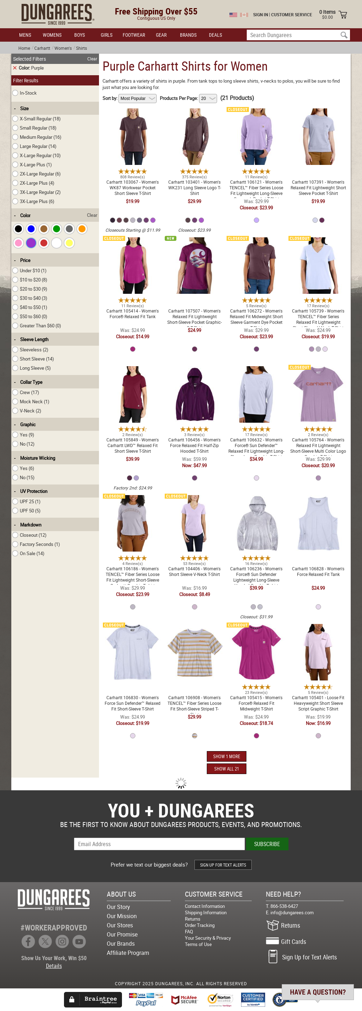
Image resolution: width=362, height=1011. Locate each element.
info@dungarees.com (292, 912)
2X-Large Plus (33, 183)
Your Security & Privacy (208, 938)
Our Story (118, 907)
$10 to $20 (29, 279)
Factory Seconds (36, 544)
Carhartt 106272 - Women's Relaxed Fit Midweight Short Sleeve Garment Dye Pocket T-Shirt (256, 247)
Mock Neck (30, 401)
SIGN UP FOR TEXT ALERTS (223, 865)
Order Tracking (200, 925)
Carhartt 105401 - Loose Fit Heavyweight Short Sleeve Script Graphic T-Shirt (318, 631)
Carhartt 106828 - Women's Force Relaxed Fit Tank (318, 499)
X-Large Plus (32, 164)
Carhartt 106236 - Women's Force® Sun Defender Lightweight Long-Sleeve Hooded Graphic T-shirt (256, 505)
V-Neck (26, 411)
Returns (192, 919)
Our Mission (122, 916)
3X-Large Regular (36, 192)
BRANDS (188, 34)
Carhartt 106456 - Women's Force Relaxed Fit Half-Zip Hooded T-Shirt (194, 373)
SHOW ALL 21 (226, 769)
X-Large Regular (36, 155)
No (23, 444)
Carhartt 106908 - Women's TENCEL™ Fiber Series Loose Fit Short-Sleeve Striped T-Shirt (194, 631)
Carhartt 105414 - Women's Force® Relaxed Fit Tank (132, 241)
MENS (25, 34)
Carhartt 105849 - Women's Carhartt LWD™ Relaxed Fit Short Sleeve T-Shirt (132, 373)
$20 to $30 (29, 289)
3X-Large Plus (33, 201)
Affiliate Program (128, 953)
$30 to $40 (29, 298)
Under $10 (29, 270)
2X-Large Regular (36, 174)
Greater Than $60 (36, 325)
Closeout (29, 535)
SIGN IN (260, 14)
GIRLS (106, 34)
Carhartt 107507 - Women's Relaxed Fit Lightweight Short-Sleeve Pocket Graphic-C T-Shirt (194, 244)
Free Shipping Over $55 (156, 11)
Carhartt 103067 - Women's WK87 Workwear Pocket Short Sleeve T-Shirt (132, 115)
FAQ (189, 931)
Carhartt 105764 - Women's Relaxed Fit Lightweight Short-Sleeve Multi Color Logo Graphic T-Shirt (318, 376)
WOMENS (52, 34)
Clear (92, 58)
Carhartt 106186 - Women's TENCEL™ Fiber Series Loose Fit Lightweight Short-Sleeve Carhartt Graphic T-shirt (132, 505)
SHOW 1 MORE (226, 756)
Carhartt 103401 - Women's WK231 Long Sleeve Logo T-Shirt (194, 115)
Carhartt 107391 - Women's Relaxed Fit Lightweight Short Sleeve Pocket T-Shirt (318, 115)
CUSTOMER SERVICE (291, 14)
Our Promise (122, 934)
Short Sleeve (33, 359)
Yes (23, 435)
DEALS (215, 34)
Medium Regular (37, 137)
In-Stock (24, 93)
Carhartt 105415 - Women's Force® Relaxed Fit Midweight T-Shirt (256, 631)
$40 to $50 (29, 307)
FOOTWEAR (134, 34)
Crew (25, 392)
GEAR (161, 34)
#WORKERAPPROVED (54, 927)
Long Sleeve (31, 368)
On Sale (28, 553)
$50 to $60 (29, 316)
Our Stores (120, 925)
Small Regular (34, 128)
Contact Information (205, 906)
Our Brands (121, 943)
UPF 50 (26, 510)
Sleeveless (30, 349)
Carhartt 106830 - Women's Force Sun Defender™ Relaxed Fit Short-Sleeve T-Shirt (132, 631)
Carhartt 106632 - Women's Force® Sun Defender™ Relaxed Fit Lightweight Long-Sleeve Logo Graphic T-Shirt (256, 376)
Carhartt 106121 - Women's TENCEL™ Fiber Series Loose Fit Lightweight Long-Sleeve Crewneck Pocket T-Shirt (256, 118)
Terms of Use (198, 944)
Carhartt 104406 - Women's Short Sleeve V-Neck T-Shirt (194, 499)
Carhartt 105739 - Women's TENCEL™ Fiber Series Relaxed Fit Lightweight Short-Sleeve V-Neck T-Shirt (318, 247)
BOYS (79, 34)
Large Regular (34, 146)
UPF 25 (26, 501)
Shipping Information (206, 912)
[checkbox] (18, 228)
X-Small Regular (36, 118)
